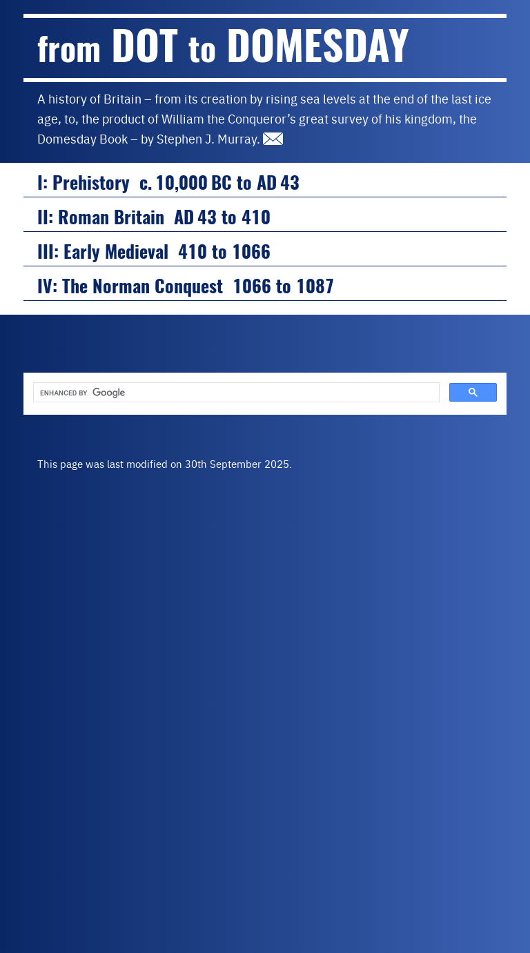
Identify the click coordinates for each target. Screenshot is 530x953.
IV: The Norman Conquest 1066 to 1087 (185, 286)
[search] (235, 392)
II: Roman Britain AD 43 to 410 (154, 217)
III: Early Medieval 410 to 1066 (154, 251)
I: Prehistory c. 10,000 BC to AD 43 (168, 182)
